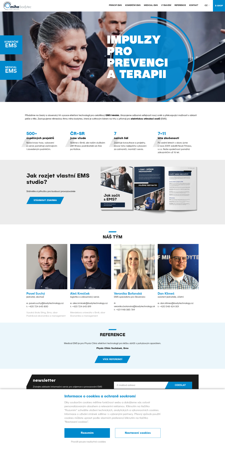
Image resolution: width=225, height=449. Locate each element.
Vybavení (166, 5)
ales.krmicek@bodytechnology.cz (90, 303)
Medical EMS (151, 5)
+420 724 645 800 (38, 306)
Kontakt (193, 5)
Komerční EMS (133, 5)
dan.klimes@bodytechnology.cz (176, 303)
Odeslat (180, 385)
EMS (13, 44)
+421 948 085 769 (125, 309)
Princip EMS (115, 5)
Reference (180, 5)
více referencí (112, 359)
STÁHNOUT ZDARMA (45, 200)
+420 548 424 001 (169, 306)
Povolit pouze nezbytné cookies (88, 442)
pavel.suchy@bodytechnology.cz (46, 303)
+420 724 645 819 (81, 306)
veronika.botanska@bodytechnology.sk (134, 306)
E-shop (219, 6)
